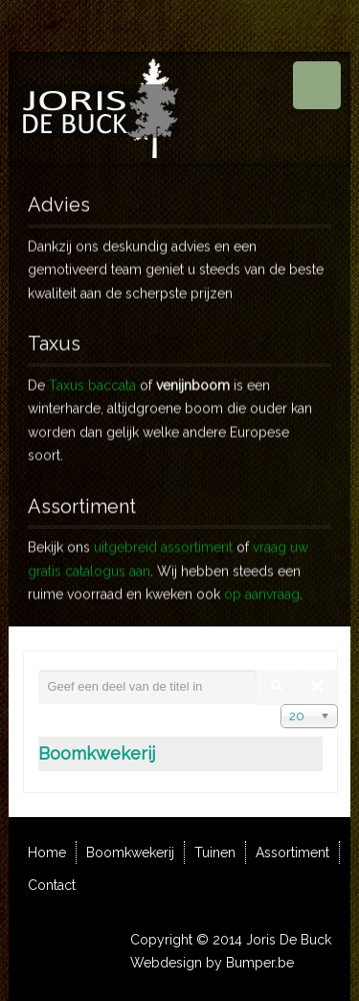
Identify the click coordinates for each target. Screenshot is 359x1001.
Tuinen (215, 852)
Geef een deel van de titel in (38, 670)
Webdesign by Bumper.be (212, 962)
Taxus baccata (92, 376)
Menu (317, 85)
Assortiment (292, 852)
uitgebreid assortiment (163, 538)
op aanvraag (262, 585)
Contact (52, 885)
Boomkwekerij (96, 753)
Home (47, 852)
